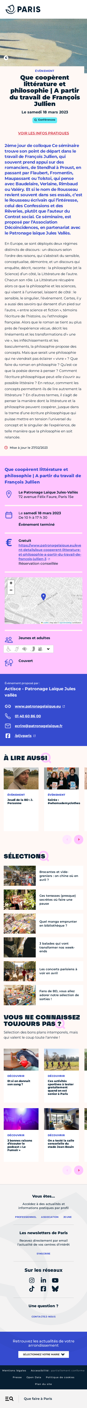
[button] (43, 597)
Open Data (33, 1377)
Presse (17, 1377)
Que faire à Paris (38, 1399)
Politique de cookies (60, 1377)
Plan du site (43, 1384)
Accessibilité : (58, 1370)
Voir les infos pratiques (43, 133)
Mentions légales (14, 1370)
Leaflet (44, 623)
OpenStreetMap (65, 623)
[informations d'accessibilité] (28, 649)
